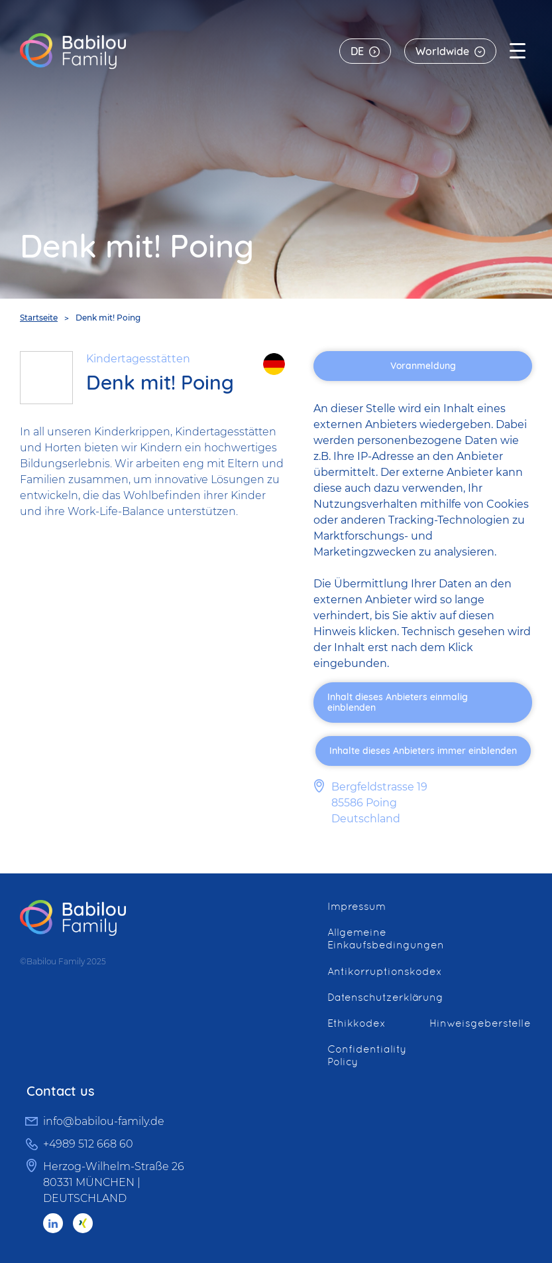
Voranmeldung (423, 366)
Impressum (356, 906)
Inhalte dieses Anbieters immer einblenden (423, 751)
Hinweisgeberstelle (480, 1023)
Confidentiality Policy (366, 1055)
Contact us (61, 1090)
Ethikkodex (356, 1023)
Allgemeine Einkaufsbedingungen (385, 938)
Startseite (39, 318)
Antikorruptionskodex (384, 971)
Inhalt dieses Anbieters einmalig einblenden (397, 702)
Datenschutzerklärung (385, 997)
